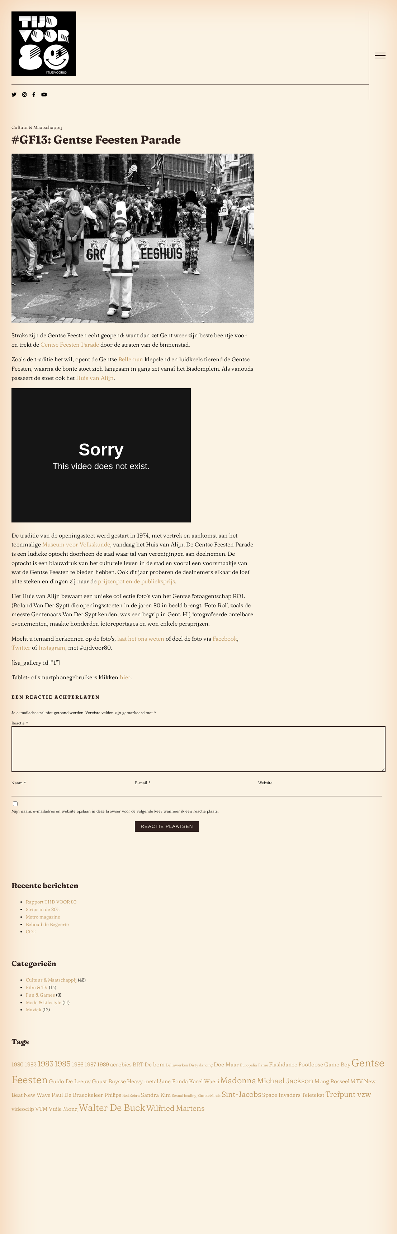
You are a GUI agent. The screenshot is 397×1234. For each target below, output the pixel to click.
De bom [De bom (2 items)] (155, 1073)
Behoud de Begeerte (47, 933)
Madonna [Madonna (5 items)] (238, 1089)
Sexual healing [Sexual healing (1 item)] (184, 1104)
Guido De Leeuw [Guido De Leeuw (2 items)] (70, 1089)
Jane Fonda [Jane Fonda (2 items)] (173, 1089)
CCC (31, 940)
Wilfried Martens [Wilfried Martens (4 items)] (175, 1116)
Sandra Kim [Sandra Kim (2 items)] (156, 1103)
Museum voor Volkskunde (76, 544)
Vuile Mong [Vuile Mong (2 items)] (63, 1117)
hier (125, 677)
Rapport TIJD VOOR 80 (51, 910)
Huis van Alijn (95, 377)
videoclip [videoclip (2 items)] (22, 1117)
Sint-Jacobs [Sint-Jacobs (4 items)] (241, 1102)
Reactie (19, 723)
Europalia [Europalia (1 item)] (248, 1073)
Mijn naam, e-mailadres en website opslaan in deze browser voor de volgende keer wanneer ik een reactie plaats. (114, 819)
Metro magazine (43, 925)
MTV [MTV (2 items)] (356, 1089)
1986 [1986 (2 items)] (78, 1073)
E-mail (143, 791)
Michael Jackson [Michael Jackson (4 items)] (285, 1089)
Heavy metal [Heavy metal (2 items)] (142, 1089)
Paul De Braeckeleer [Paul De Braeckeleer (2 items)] (77, 1103)
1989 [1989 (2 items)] (103, 1073)
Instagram (51, 647)
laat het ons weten (140, 638)
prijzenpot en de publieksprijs (136, 581)
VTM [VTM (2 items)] (41, 1117)
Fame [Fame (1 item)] (263, 1073)
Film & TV (37, 996)
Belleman (130, 359)
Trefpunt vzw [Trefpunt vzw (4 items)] (348, 1102)
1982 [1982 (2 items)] (31, 1073)
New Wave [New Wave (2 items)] (37, 1103)
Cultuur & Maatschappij (36, 127)
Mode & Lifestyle (43, 1011)
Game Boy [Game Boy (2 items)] (337, 1073)
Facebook (225, 638)
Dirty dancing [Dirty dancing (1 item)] (201, 1073)
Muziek (33, 1018)
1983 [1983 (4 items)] (45, 1072)
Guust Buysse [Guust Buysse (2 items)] (109, 1089)
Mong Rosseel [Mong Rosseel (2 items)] (332, 1089)
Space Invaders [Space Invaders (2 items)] (281, 1103)
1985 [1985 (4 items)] (63, 1072)
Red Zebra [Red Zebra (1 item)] (131, 1104)
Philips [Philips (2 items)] (112, 1103)
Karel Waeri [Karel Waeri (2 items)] (204, 1089)
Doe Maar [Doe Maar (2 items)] (226, 1073)
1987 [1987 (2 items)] (90, 1073)
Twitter (20, 647)
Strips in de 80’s (43, 918)
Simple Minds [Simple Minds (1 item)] (209, 1104)
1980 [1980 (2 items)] (17, 1073)
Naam (18, 791)
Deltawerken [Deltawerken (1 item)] (177, 1073)
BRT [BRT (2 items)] (138, 1073)
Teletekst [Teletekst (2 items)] (313, 1103)
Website (265, 791)
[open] (380, 55)
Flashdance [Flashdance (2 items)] (283, 1073)
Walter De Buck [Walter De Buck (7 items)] (112, 1116)
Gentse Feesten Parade (70, 344)
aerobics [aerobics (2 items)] (121, 1073)
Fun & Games (40, 1003)
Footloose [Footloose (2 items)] (310, 1073)
